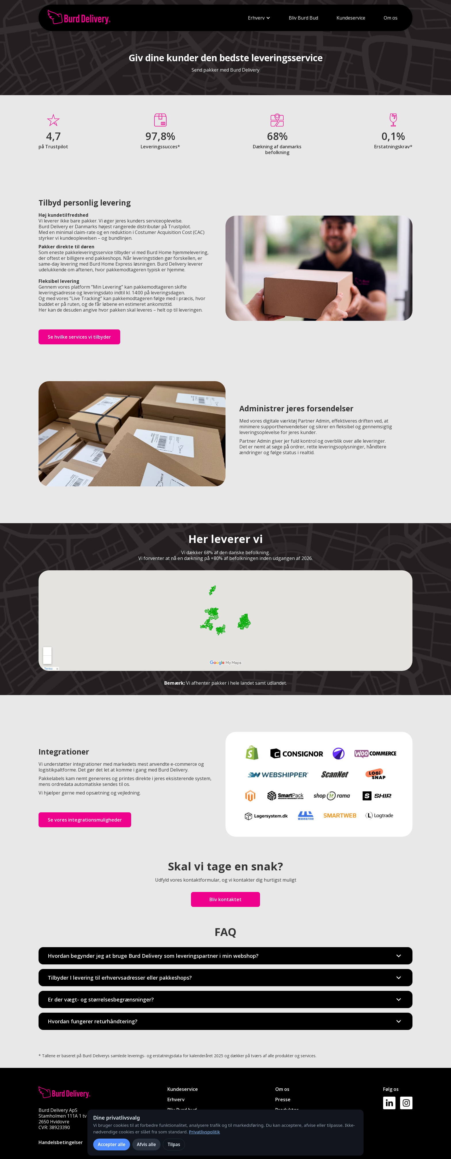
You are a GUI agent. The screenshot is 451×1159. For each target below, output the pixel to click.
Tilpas (174, 1144)
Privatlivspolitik (204, 1132)
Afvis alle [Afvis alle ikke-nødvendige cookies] (146, 1144)
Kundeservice (351, 18)
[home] (79, 17)
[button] (259, 17)
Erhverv (256, 18)
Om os (391, 18)
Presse (283, 1099)
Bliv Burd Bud (303, 18)
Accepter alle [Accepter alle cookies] (111, 1144)
